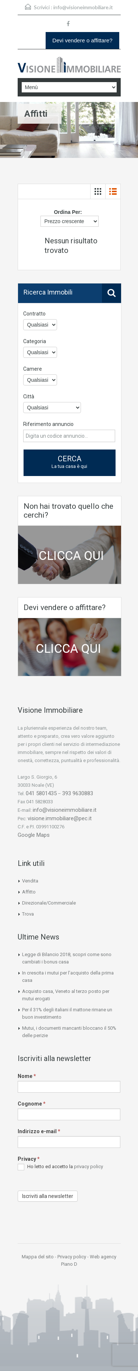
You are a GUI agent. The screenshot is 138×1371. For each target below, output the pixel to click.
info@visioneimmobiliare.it (83, 7)
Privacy (29, 1159)
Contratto (34, 314)
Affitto (29, 892)
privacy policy (88, 1167)
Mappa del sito (38, 1256)
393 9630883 (77, 793)
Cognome (32, 1104)
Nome (27, 1076)
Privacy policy (71, 1256)
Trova (28, 914)
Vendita (30, 881)
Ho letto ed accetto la (60, 1167)
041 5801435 (41, 793)
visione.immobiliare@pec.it (60, 818)
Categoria (34, 341)
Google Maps (34, 835)
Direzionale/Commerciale (49, 903)
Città (28, 396)
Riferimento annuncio (48, 424)
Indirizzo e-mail (39, 1131)
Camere (32, 369)
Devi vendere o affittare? (82, 40)
